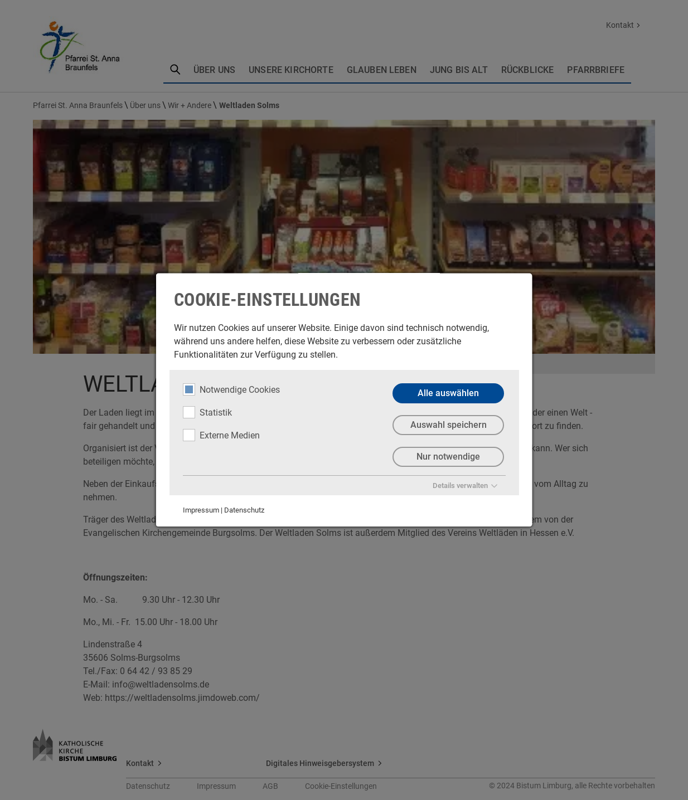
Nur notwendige (448, 456)
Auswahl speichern (448, 424)
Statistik (207, 412)
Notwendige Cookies (231, 389)
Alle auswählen (448, 393)
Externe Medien (221, 435)
